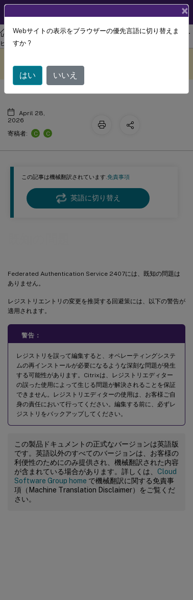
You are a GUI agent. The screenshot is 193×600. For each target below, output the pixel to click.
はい (27, 75)
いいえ (65, 75)
